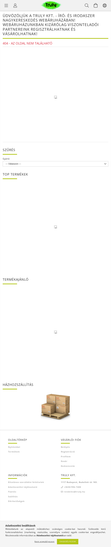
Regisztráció (68, 451)
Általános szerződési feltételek (26, 482)
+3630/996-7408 (72, 487)
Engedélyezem (68, 541)
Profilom (66, 456)
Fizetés (12, 491)
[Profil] (15, 5)
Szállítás (13, 496)
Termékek (14, 451)
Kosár (64, 461)
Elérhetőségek (16, 501)
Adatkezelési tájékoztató (22, 487)
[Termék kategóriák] (6, 5)
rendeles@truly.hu (74, 491)
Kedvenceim (68, 466)
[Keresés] (86, 5)
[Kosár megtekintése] (95, 5)
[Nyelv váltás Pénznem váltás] (104, 5)
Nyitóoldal (14, 447)
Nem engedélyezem (44, 541)
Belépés (65, 447)
